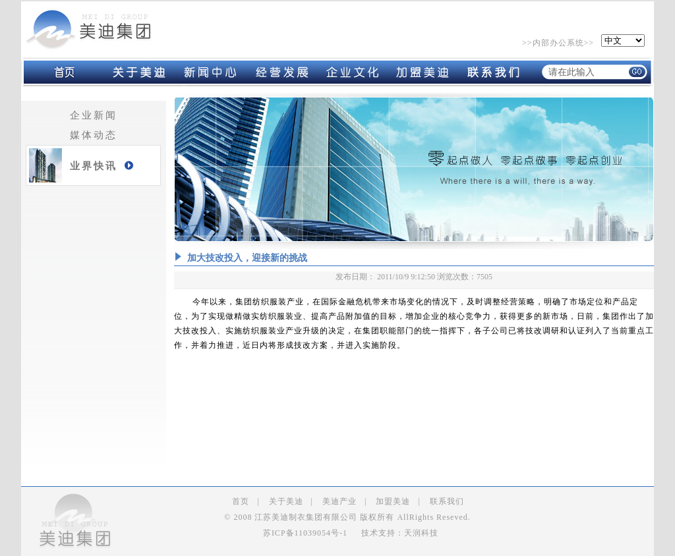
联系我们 (447, 501)
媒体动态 (93, 135)
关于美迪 (286, 501)
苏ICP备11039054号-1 (305, 533)
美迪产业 (339, 501)
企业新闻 (93, 115)
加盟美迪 (393, 501)
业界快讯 (93, 166)
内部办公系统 (558, 42)
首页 (240, 501)
